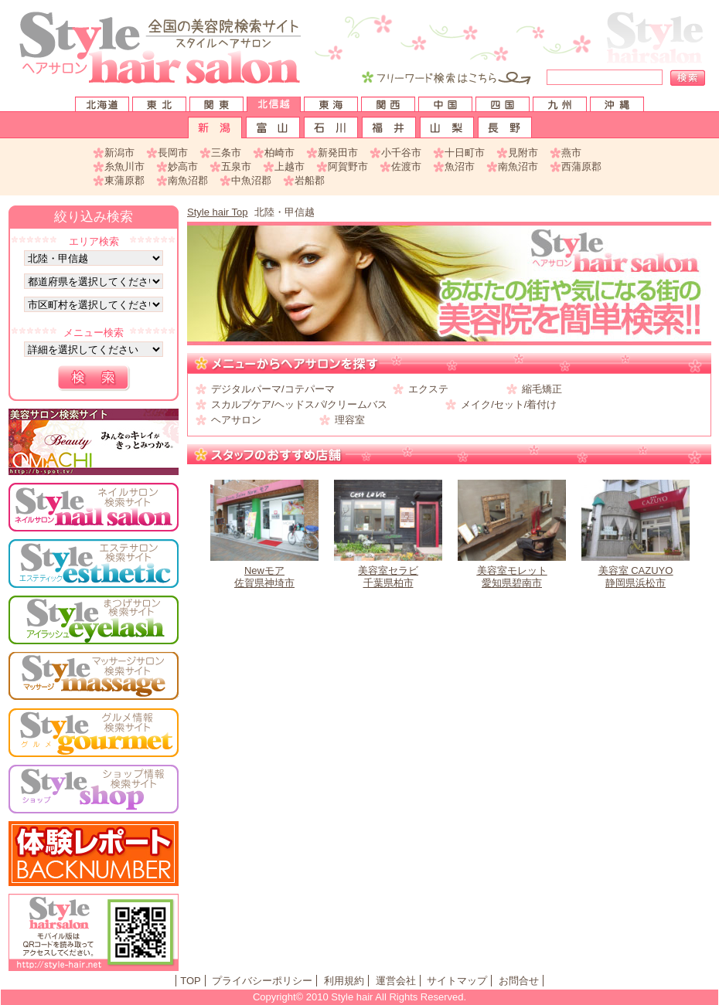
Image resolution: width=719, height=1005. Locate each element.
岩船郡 (310, 180)
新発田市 (338, 152)
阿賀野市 (348, 166)
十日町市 (465, 152)
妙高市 (183, 166)
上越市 (289, 166)
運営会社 (396, 980)
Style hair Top (217, 212)
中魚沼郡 (251, 180)
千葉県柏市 (388, 534)
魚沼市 (460, 166)
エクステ (428, 389)
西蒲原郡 (581, 166)
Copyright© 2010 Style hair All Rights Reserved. (359, 997)
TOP (190, 980)
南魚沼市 (518, 166)
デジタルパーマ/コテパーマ (273, 389)
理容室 (350, 420)
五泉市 (236, 166)
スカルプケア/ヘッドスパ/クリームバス (299, 404)
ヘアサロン (236, 420)
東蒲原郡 (124, 180)
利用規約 (344, 980)
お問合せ (519, 980)
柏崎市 (279, 152)
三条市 (226, 152)
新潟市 (119, 152)
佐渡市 (406, 166)
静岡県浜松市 (635, 534)
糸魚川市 (124, 166)
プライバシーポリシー (262, 980)
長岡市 (173, 152)
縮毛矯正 (542, 389)
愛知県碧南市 (512, 534)
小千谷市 (401, 152)
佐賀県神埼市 (264, 534)
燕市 (571, 152)
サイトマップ (457, 980)
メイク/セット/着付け (509, 404)
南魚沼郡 (188, 180)
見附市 (523, 152)
